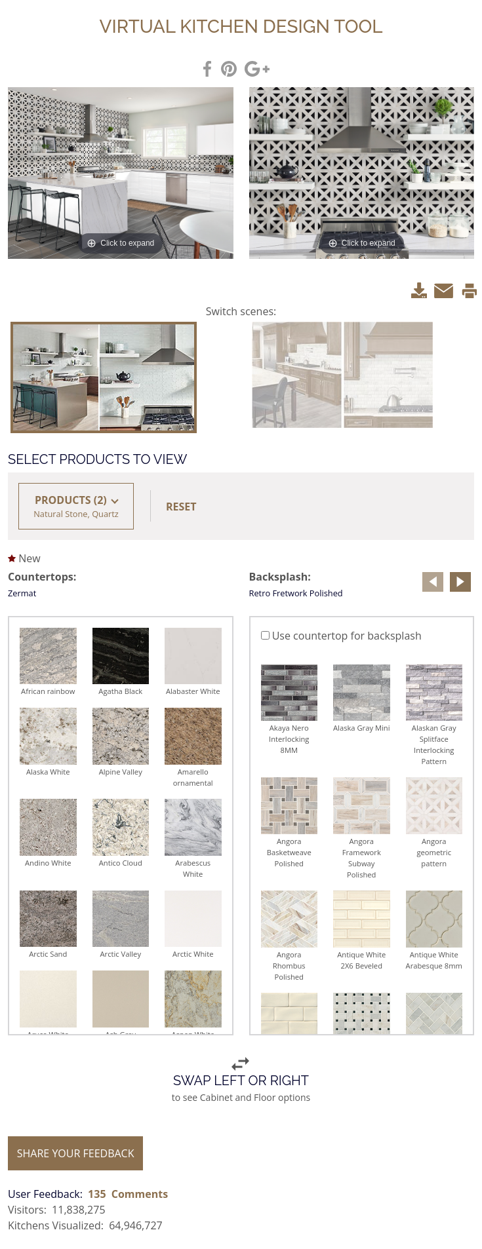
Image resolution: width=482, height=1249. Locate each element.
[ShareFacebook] (208, 68)
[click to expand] (120, 173)
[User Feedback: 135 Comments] (88, 1194)
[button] (182, 506)
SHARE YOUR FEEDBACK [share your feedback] (75, 1153)
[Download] (419, 289)
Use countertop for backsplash (341, 635)
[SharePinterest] (229, 68)
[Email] (444, 289)
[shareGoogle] (258, 68)
